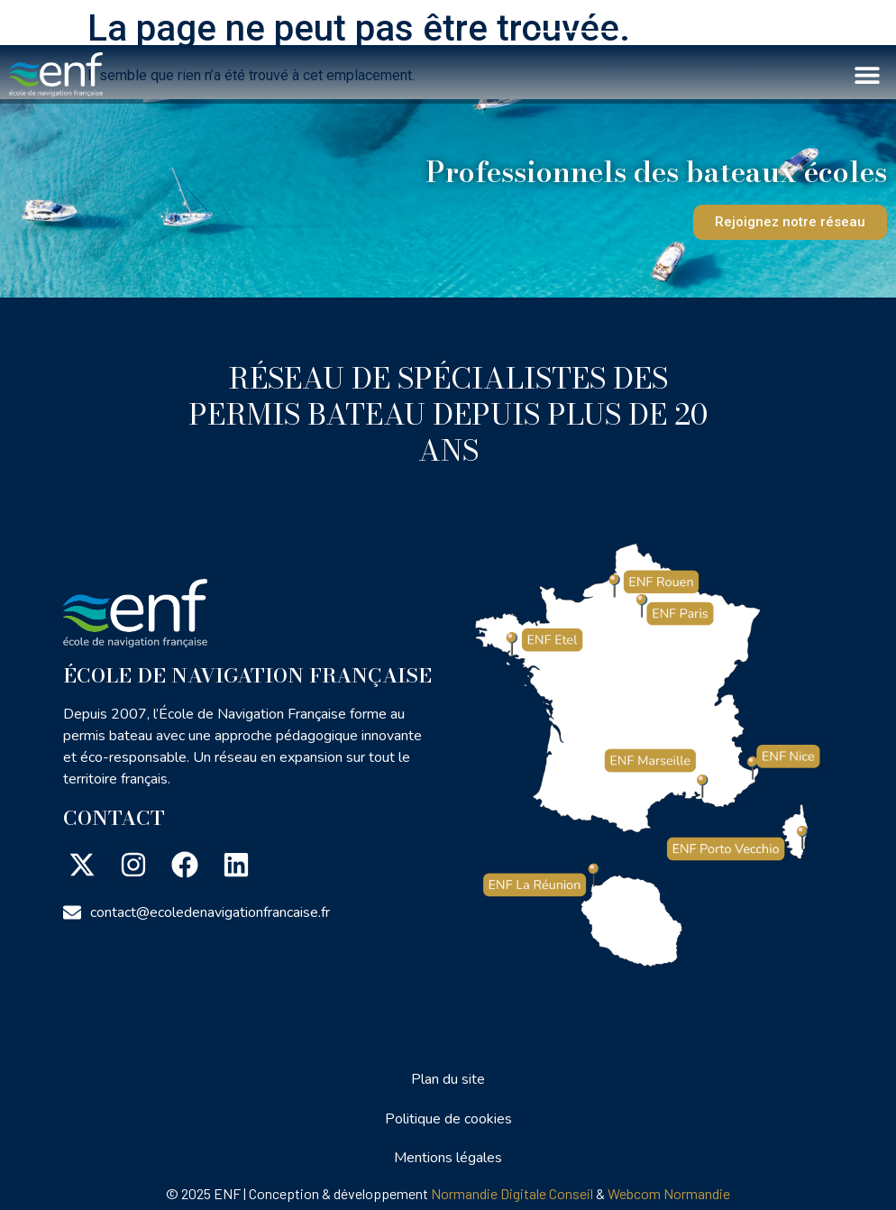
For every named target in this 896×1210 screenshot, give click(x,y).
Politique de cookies (448, 1119)
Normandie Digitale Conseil (512, 1193)
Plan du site (448, 1079)
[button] (866, 74)
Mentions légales (448, 1158)
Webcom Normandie (669, 1193)
